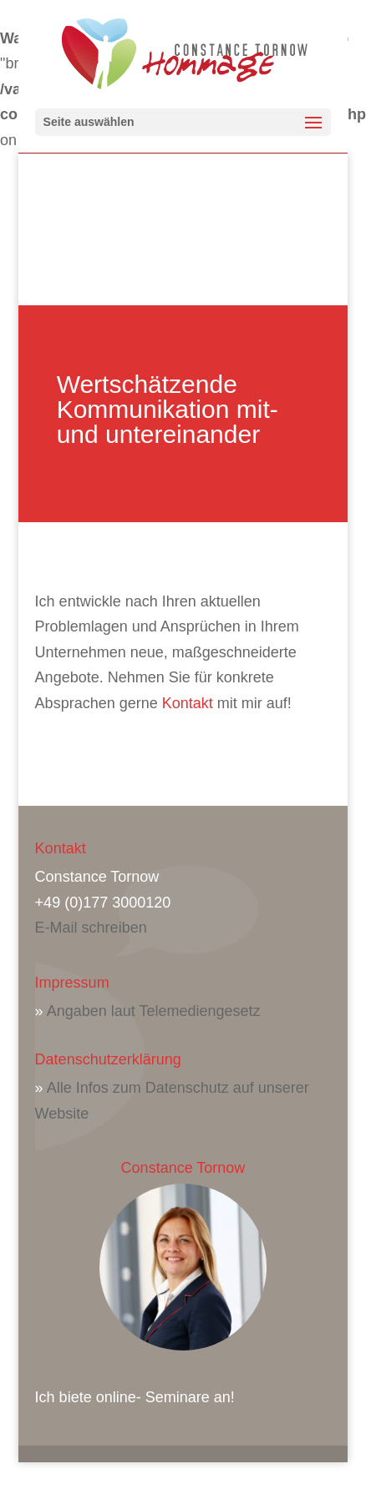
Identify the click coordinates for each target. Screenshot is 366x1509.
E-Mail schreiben (91, 927)
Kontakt (187, 703)
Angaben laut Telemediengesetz (154, 1011)
